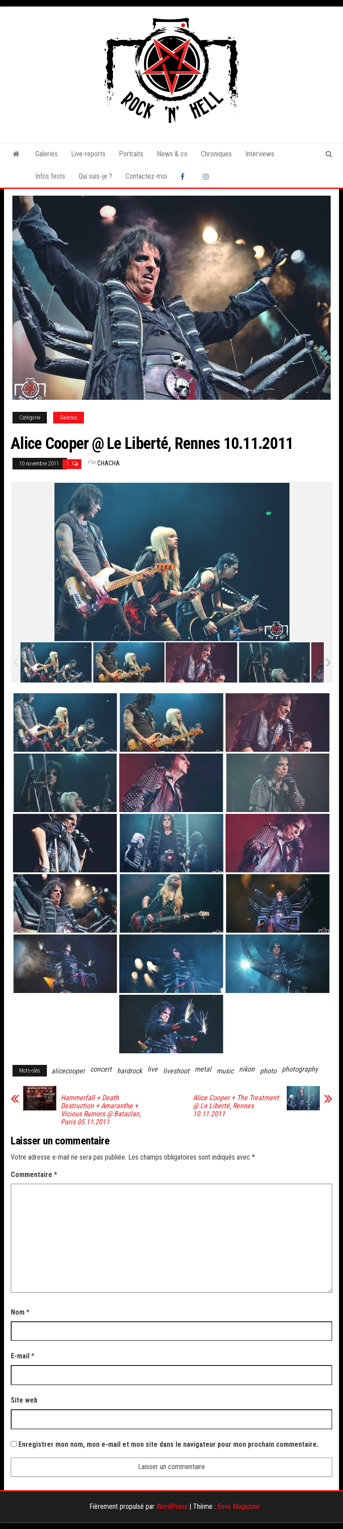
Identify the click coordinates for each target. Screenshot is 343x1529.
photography (300, 1069)
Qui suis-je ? (95, 176)
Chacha (108, 463)
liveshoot (176, 1071)
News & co (172, 154)
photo (268, 1071)
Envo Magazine (238, 1506)
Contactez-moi (146, 176)
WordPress (172, 1506)
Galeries (46, 154)
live (152, 1069)
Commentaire (34, 1174)
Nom (20, 1312)
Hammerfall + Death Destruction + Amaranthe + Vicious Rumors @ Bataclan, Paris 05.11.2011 (101, 1110)
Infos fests (50, 176)
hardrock (129, 1071)
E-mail (22, 1356)
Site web (24, 1400)
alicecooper (68, 1071)
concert (101, 1069)
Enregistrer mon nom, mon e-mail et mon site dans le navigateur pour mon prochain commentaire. (168, 1444)
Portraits (131, 154)
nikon (247, 1069)
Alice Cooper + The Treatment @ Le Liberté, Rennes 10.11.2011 (236, 1106)
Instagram (207, 176)
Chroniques (216, 154)
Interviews (259, 154)
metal (203, 1069)
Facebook (185, 176)
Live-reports (88, 154)
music (225, 1071)
